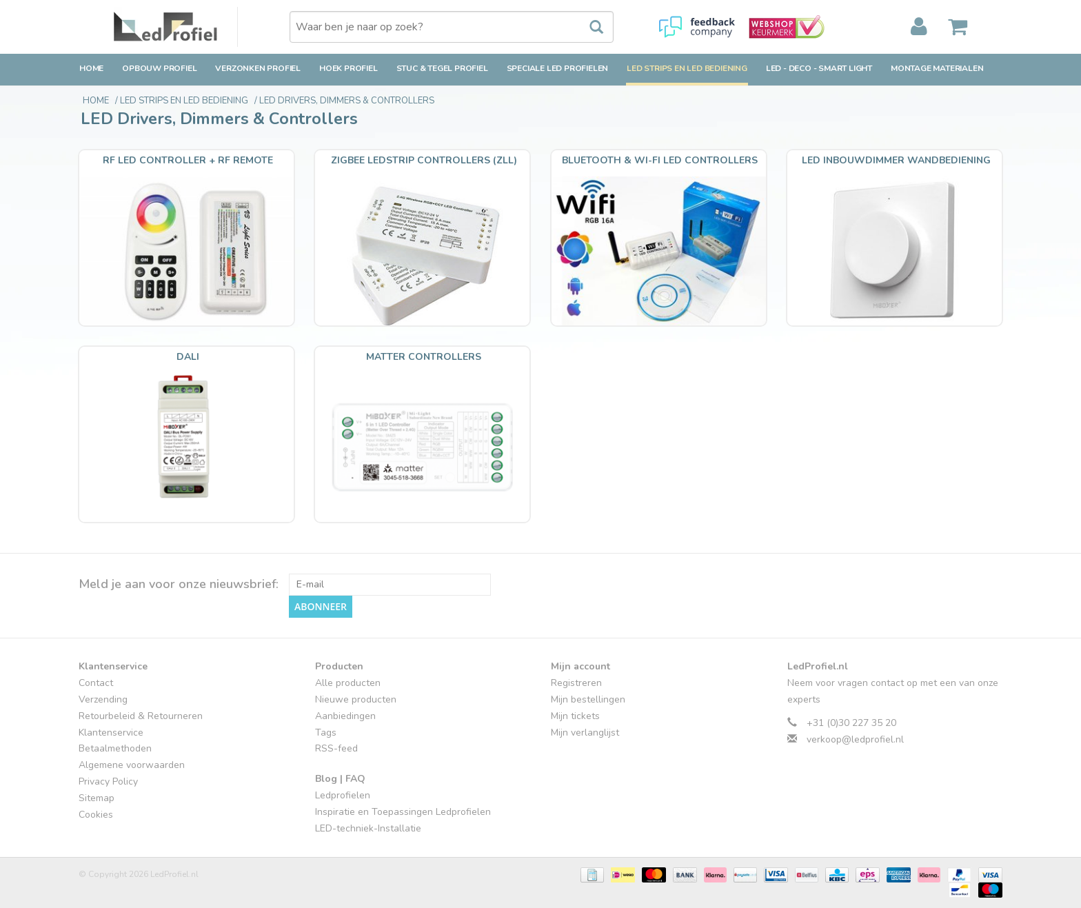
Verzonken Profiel (258, 68)
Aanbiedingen (345, 716)
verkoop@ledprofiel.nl (855, 739)
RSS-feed (336, 748)
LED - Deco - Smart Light (819, 68)
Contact (96, 682)
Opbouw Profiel (159, 68)
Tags (325, 732)
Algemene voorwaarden (132, 764)
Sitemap (96, 798)
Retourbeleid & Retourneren (141, 716)
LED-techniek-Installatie (368, 828)
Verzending (103, 699)
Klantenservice (111, 732)
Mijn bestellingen (588, 699)
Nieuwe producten (355, 699)
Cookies (96, 814)
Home (91, 68)
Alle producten (348, 682)
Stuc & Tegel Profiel (442, 68)
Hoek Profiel (348, 68)
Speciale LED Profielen (558, 68)
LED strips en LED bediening (687, 68)
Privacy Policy (108, 781)
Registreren (576, 682)
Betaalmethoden (115, 748)
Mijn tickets (575, 716)
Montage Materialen (937, 68)
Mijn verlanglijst (585, 732)
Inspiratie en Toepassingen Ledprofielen (403, 811)
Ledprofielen (342, 795)
